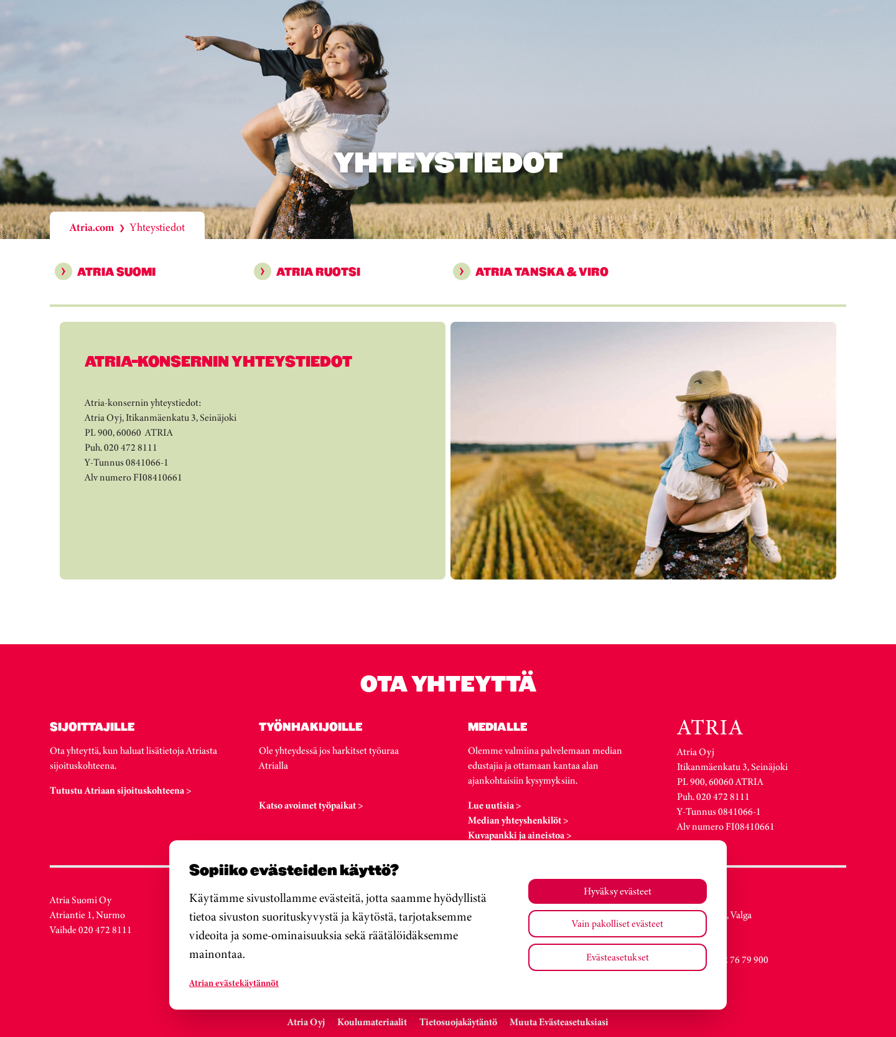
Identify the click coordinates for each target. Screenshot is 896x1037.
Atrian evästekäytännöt (234, 983)
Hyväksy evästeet (617, 891)
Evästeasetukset (617, 957)
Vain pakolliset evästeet (617, 923)
